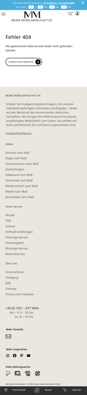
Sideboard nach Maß (19, 175)
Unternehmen (15, 272)
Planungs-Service (17, 237)
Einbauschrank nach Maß (22, 164)
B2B (8, 283)
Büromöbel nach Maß (20, 197)
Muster (10, 215)
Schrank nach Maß (18, 153)
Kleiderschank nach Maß (22, 186)
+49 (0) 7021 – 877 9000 (22, 308)
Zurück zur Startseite (21, 62)
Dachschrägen (15, 169)
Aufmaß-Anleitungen (19, 232)
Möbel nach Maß (17, 191)
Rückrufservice (15, 254)
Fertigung (12, 277)
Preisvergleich (15, 243)
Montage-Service (17, 248)
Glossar (10, 226)
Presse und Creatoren (20, 294)
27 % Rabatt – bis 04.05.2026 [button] (59, 3)
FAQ (8, 221)
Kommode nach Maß (19, 180)
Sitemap (11, 289)
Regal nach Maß (16, 158)
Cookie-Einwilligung (18, 133)
